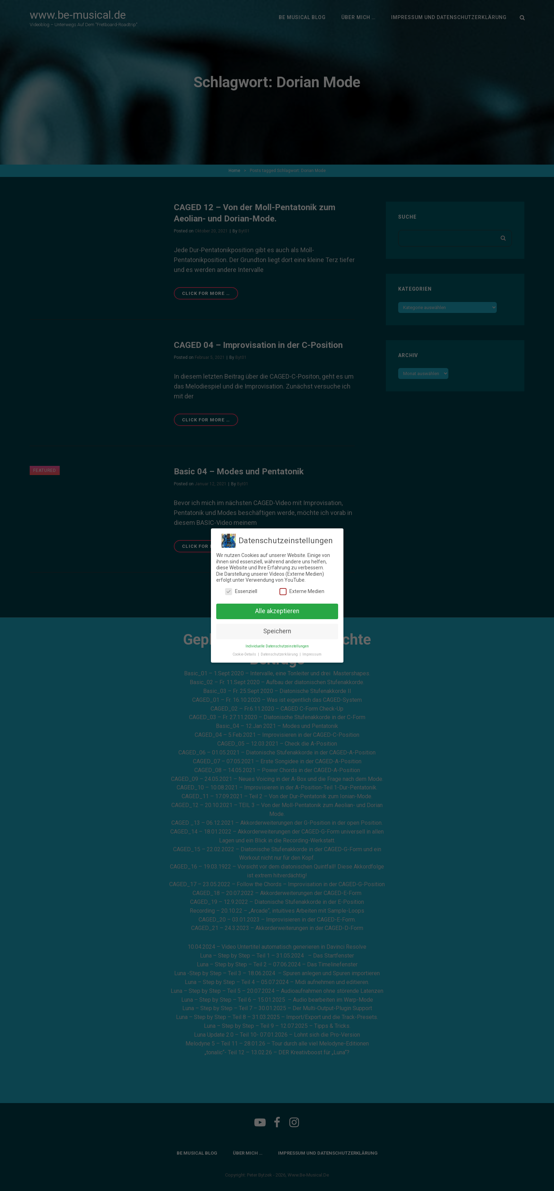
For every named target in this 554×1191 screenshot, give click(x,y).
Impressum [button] (312, 654)
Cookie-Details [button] (244, 654)
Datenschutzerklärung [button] (280, 654)
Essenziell (241, 591)
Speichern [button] (277, 631)
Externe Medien (301, 591)
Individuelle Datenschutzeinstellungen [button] (277, 646)
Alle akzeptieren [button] (277, 611)
